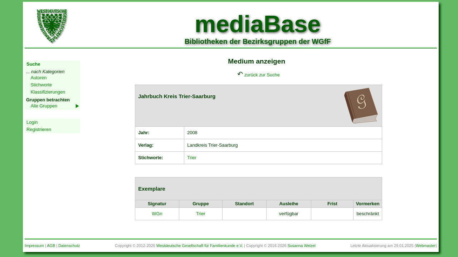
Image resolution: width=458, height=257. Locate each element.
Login (32, 122)
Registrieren (38, 129)
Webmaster (425, 245)
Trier (191, 157)
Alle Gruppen (43, 106)
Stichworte (41, 84)
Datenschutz (69, 245)
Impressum (34, 245)
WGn (157, 213)
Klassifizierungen (47, 92)
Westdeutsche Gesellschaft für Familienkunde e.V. (199, 245)
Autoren (38, 77)
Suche (33, 64)
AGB (51, 245)
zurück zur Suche (262, 74)
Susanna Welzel (302, 245)
